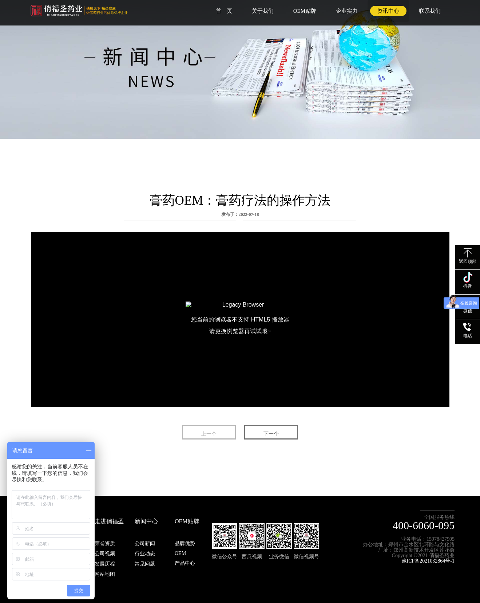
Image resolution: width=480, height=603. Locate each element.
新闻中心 (146, 521)
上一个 (209, 434)
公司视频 (105, 553)
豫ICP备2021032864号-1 (428, 561)
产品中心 (185, 563)
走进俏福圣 (109, 521)
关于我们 (263, 11)
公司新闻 (145, 543)
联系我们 (430, 11)
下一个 (271, 434)
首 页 (224, 11)
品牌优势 (185, 543)
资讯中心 (388, 11)
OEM (180, 553)
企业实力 (347, 11)
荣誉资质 (105, 543)
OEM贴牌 (304, 11)
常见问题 (145, 564)
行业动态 (145, 553)
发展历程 (105, 564)
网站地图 (105, 574)
